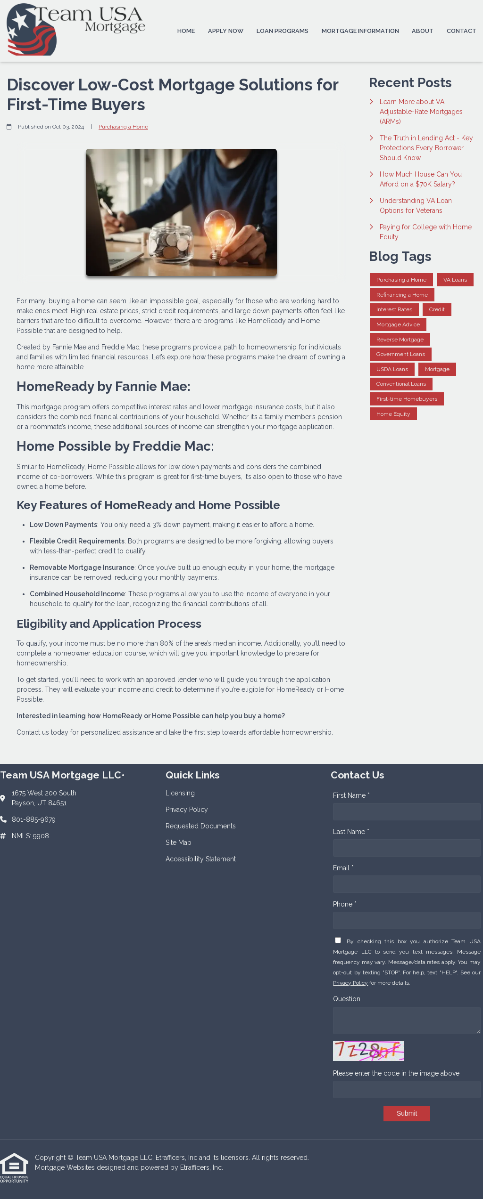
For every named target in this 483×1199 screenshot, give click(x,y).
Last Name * (351, 831)
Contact (461, 30)
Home (186, 30)
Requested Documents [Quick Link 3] (201, 826)
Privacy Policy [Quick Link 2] (187, 809)
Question (346, 999)
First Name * (351, 795)
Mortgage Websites (66, 1167)
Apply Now (225, 30)
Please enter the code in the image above (396, 1073)
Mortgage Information (360, 30)
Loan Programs (282, 30)
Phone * (345, 904)
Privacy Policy (350, 983)
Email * (343, 868)
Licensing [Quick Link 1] (180, 793)
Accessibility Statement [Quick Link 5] (201, 859)
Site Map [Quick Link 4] (179, 842)
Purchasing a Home (123, 126)
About (422, 30)
